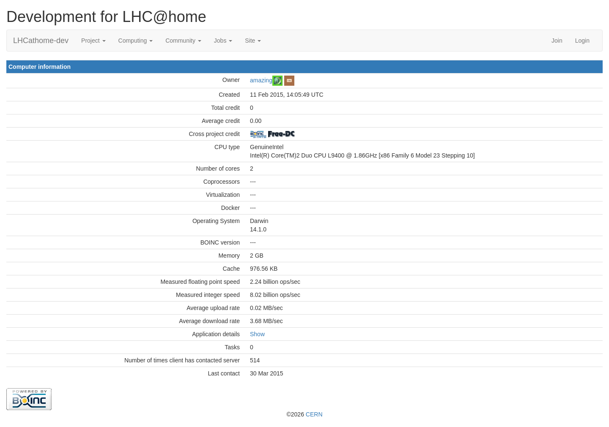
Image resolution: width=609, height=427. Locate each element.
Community (183, 40)
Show (257, 334)
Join (556, 40)
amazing (261, 79)
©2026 (304, 414)
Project (93, 40)
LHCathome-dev (41, 40)
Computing (135, 40)
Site (253, 40)
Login (582, 40)
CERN (314, 414)
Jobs (223, 40)
